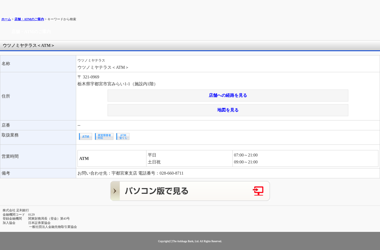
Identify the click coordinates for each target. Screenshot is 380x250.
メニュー (374, 6)
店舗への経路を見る (228, 95)
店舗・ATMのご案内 (29, 19)
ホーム (6, 19)
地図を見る (228, 110)
